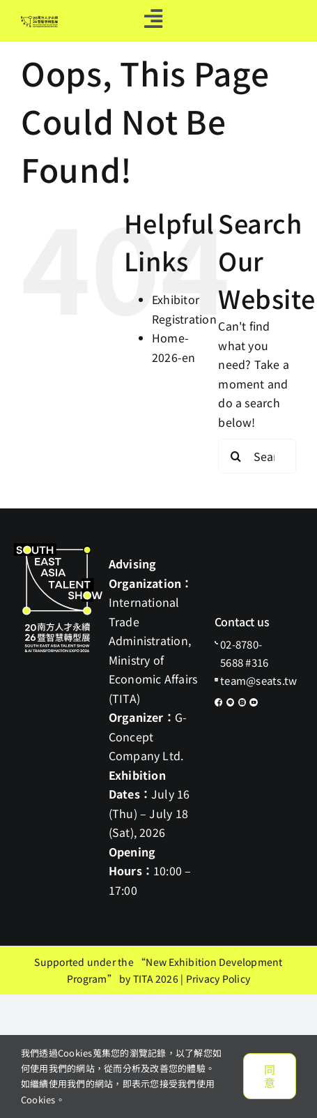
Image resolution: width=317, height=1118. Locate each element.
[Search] (235, 456)
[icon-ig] (242, 703)
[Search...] (257, 456)
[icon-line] (230, 703)
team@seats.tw (258, 680)
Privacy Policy (218, 978)
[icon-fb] (219, 703)
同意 (269, 1076)
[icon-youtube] (253, 703)
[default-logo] (39, 21)
